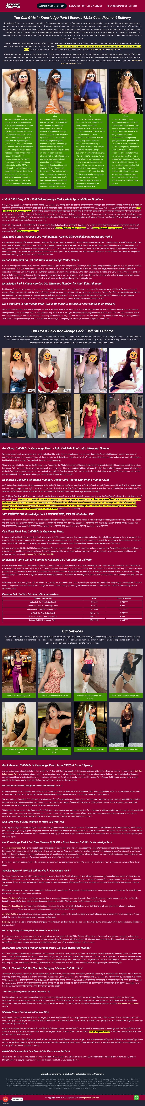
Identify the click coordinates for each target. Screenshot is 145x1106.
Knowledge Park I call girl (128, 1003)
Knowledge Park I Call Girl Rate (121, 6)
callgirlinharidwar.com (90, 1098)
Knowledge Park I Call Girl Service (83, 6)
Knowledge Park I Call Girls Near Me (39, 554)
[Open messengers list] (5, 1099)
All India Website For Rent (47, 6)
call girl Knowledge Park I (16, 848)
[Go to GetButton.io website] (5, 1103)
